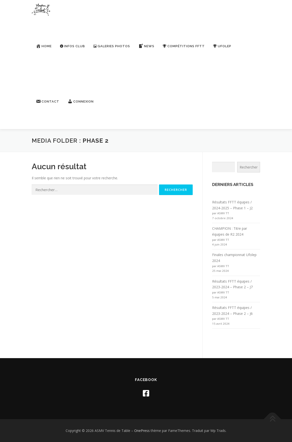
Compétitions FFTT (184, 46)
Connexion (81, 101)
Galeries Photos (111, 46)
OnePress (142, 430)
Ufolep (222, 46)
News (146, 46)
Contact (47, 101)
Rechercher (249, 167)
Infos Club (72, 46)
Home (44, 46)
